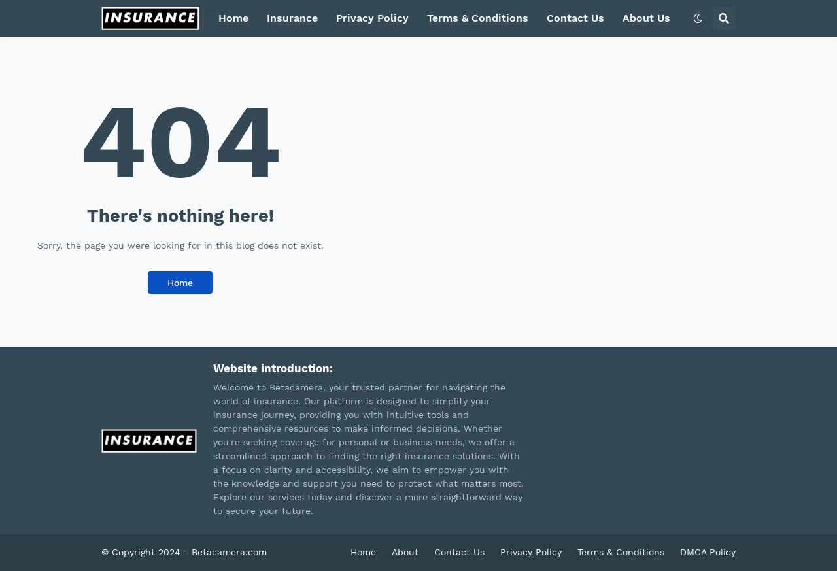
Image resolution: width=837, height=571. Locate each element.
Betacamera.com (229, 552)
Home (233, 18)
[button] (697, 18)
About (405, 552)
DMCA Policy (708, 552)
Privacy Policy (372, 18)
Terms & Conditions (477, 18)
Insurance (292, 18)
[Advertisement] (599, 147)
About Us (646, 18)
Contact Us (575, 18)
